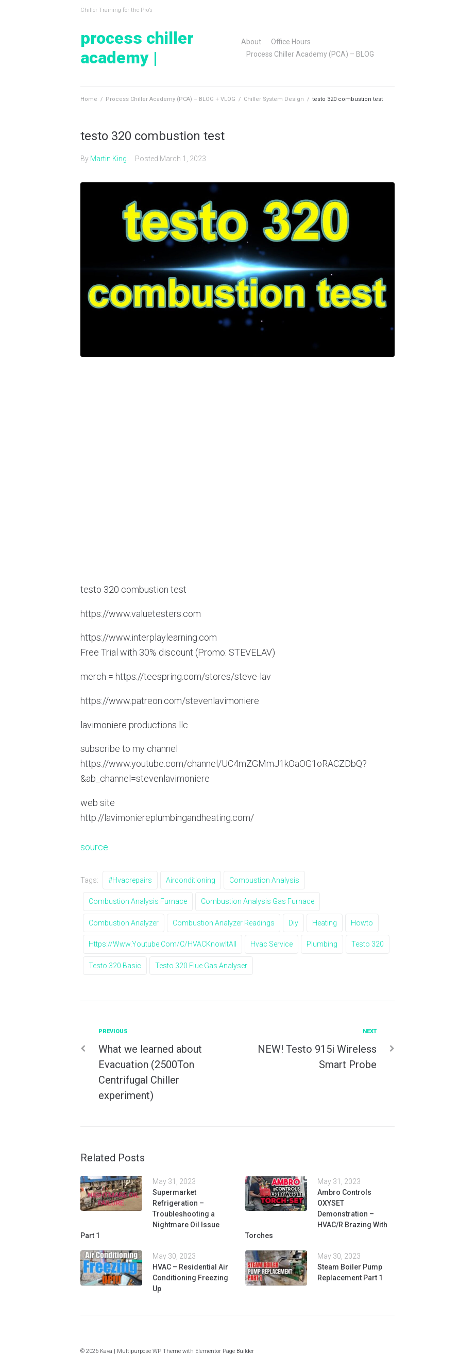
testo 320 (367, 944)
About (251, 42)
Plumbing (322, 944)
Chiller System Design (274, 99)
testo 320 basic (115, 966)
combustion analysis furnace (138, 901)
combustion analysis (264, 880)
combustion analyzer (124, 923)
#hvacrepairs (130, 880)
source (94, 847)
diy (293, 923)
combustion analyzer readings (224, 923)
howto (362, 923)
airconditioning (190, 880)
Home (88, 99)
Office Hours (291, 42)
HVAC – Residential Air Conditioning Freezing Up (190, 1278)
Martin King (108, 159)
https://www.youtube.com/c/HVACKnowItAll (162, 944)
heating (324, 923)
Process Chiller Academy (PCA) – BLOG (310, 54)
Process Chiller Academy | (137, 47)
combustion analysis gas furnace (257, 901)
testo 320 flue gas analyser (201, 966)
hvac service (271, 944)
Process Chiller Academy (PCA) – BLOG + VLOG (170, 99)
